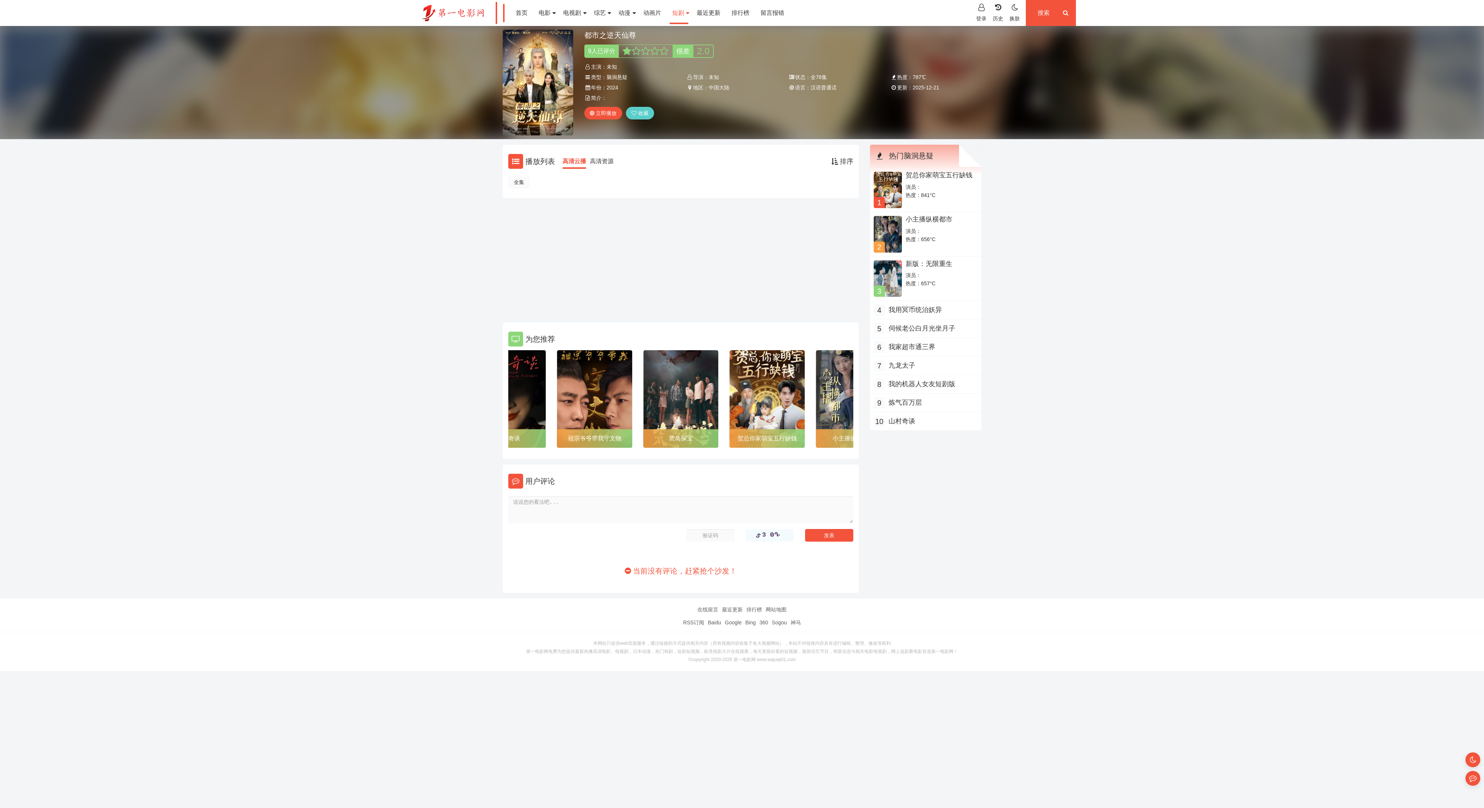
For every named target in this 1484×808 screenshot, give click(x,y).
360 (763, 622)
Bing (750, 622)
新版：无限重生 (929, 263)
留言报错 (772, 13)
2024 (612, 88)
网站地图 (776, 609)
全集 (519, 182)
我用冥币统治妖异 (915, 309)
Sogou (779, 622)
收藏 (640, 113)
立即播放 (603, 113)
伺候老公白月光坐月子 (922, 328)
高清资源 (602, 161)
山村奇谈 (508, 438)
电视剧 (574, 13)
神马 (796, 622)
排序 (842, 161)
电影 (547, 13)
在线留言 (707, 609)
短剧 (680, 13)
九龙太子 (902, 365)
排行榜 (740, 13)
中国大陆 (719, 88)
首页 (522, 13)
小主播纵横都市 (929, 219)
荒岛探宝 (681, 438)
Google (733, 622)
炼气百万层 (905, 402)
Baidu (714, 622)
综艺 (602, 13)
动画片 (652, 13)
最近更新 (708, 13)
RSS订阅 (693, 622)
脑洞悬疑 (617, 77)
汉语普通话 (824, 88)
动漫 (627, 13)
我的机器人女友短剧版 (922, 384)
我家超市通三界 (912, 347)
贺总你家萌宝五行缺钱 (767, 438)
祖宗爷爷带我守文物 (594, 438)
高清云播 (574, 161)
